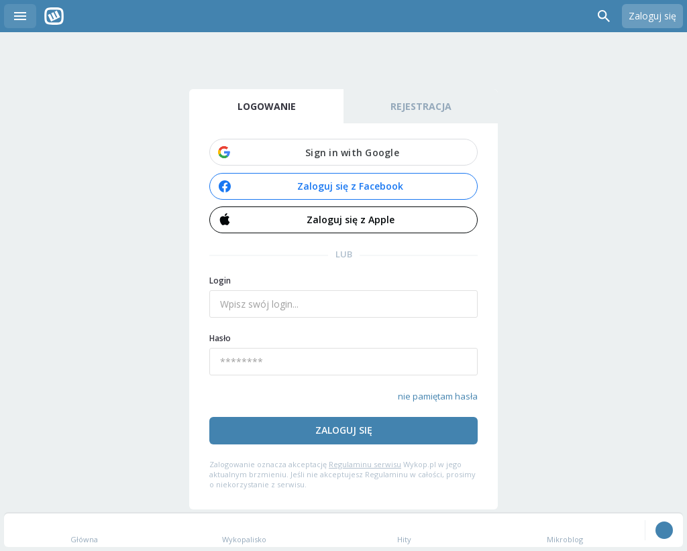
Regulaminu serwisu (365, 464)
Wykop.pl (54, 16)
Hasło (220, 338)
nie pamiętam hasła (438, 396)
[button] (343, 152)
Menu (20, 16)
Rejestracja (421, 106)
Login (220, 280)
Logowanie (266, 106)
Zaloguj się (652, 15)
